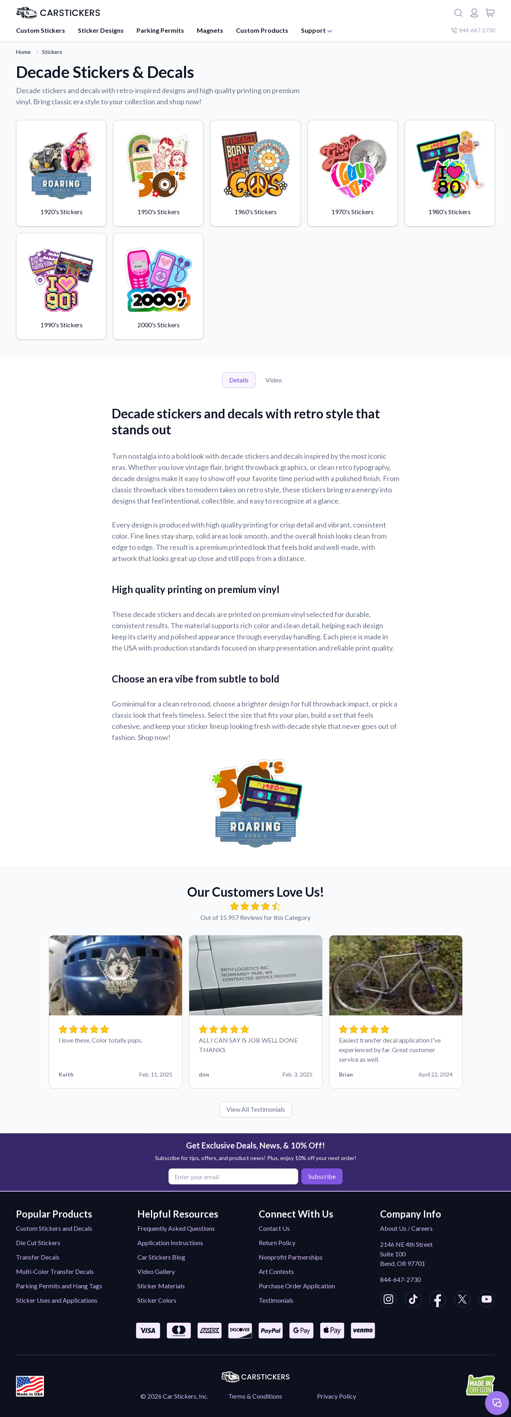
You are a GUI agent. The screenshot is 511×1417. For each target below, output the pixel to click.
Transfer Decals (37, 1257)
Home (23, 51)
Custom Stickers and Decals (54, 1228)
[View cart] (490, 13)
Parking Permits (160, 30)
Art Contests (276, 1271)
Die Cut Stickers (38, 1242)
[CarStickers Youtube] (486, 1300)
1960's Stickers (255, 172)
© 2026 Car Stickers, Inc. (174, 1396)
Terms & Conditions (255, 1396)
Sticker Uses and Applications (56, 1300)
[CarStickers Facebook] (437, 1300)
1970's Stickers (352, 172)
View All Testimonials (255, 1109)
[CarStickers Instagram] (388, 1300)
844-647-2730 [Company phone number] (473, 30)
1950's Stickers (158, 172)
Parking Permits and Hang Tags (59, 1286)
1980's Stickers (449, 172)
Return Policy (277, 1242)
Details (239, 380)
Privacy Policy (336, 1396)
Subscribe (321, 1176)
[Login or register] (474, 13)
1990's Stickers (61, 285)
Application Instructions (170, 1242)
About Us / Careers (406, 1228)
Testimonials (276, 1300)
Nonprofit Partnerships (291, 1257)
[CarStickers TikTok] (413, 1300)
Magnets (210, 30)
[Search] (458, 13)
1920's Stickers (61, 172)
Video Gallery (156, 1271)
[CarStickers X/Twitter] (462, 1300)
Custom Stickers (40, 30)
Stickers (52, 51)
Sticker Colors (156, 1300)
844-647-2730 (400, 1279)
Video (273, 380)
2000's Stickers (158, 285)
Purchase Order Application (297, 1286)
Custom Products (262, 30)
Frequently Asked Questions (176, 1228)
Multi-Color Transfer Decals (55, 1271)
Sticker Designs (101, 30)
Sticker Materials (161, 1286)
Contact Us (274, 1228)
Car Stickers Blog (161, 1257)
